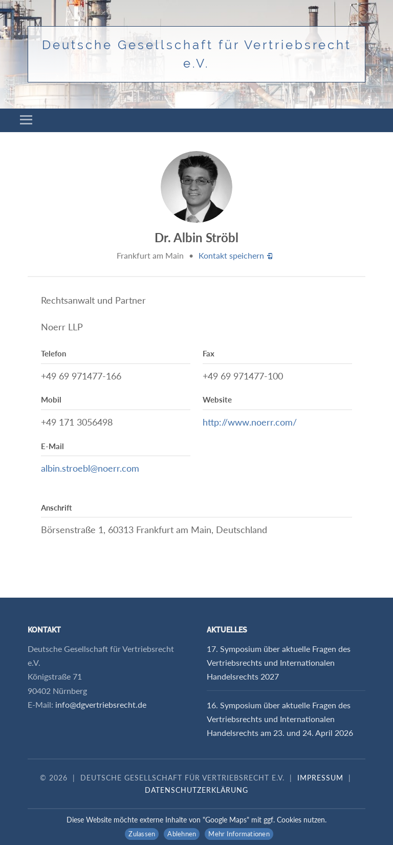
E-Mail (52, 446)
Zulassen (141, 834)
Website (217, 399)
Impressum (320, 777)
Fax (208, 353)
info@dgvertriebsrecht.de (100, 704)
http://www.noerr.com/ (250, 422)
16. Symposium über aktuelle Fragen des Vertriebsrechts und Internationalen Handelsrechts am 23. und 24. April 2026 (280, 718)
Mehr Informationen (239, 834)
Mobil (51, 399)
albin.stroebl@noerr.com (90, 468)
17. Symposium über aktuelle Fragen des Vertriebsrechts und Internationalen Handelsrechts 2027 (279, 662)
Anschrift (56, 507)
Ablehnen (181, 834)
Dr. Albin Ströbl (196, 237)
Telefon (53, 353)
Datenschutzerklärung (196, 790)
